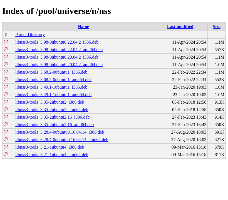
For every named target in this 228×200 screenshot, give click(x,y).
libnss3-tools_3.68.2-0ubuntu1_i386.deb (51, 72)
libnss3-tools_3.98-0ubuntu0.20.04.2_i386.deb (56, 57)
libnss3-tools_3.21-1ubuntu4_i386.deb (49, 147)
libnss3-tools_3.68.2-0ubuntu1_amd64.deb (53, 79)
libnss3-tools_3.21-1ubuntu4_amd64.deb (51, 154)
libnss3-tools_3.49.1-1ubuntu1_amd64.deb (53, 94)
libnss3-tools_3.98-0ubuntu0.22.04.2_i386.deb (56, 42)
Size (216, 26)
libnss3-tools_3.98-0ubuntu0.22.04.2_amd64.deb (59, 49)
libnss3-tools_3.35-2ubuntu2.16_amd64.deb (54, 124)
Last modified (180, 26)
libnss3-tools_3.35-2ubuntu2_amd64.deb (51, 109)
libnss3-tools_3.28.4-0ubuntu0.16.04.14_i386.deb (59, 132)
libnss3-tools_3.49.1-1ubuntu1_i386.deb (51, 87)
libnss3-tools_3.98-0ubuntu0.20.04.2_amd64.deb (59, 64)
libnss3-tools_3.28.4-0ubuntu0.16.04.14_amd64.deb (61, 139)
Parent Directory (30, 34)
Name (83, 26)
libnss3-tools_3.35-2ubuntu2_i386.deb (49, 102)
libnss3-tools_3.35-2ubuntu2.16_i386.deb (52, 117)
